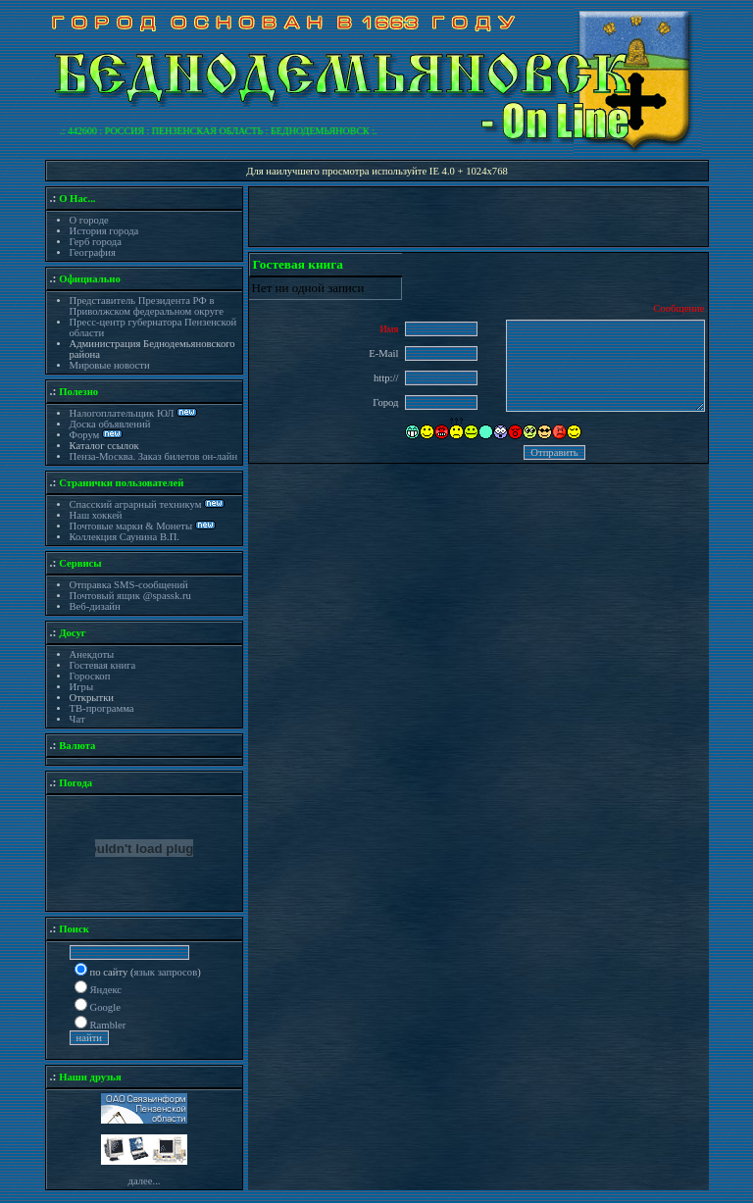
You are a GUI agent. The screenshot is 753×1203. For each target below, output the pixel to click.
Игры (82, 686)
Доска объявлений (110, 424)
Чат (77, 719)
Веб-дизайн (95, 606)
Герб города (96, 241)
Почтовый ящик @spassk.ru (130, 595)
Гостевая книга (103, 665)
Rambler (108, 1025)
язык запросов (166, 972)
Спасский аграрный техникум (136, 504)
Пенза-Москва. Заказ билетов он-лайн (154, 456)
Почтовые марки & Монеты (131, 526)
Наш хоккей (96, 515)
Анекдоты (92, 654)
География (93, 252)
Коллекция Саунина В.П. (125, 536)
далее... (143, 1181)
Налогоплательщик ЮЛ (122, 413)
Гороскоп (90, 676)
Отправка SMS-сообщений (129, 584)
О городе (89, 220)
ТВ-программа (102, 708)
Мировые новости (110, 365)
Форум (86, 434)
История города (104, 231)
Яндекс (106, 989)
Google (105, 1007)
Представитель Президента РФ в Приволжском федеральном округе (147, 306)
